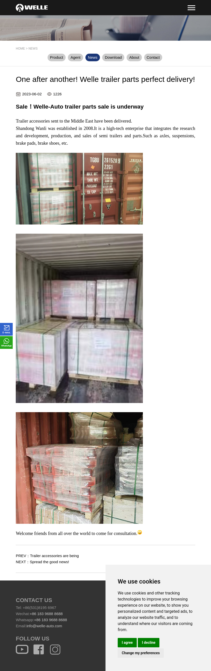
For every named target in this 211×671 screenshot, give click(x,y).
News (33, 48)
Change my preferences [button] (141, 653)
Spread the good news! (49, 562)
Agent (75, 57)
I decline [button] (148, 642)
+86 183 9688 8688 (46, 614)
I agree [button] (127, 642)
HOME (20, 48)
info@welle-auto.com (44, 626)
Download (113, 57)
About (134, 57)
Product (56, 57)
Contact (153, 57)
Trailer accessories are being (54, 556)
